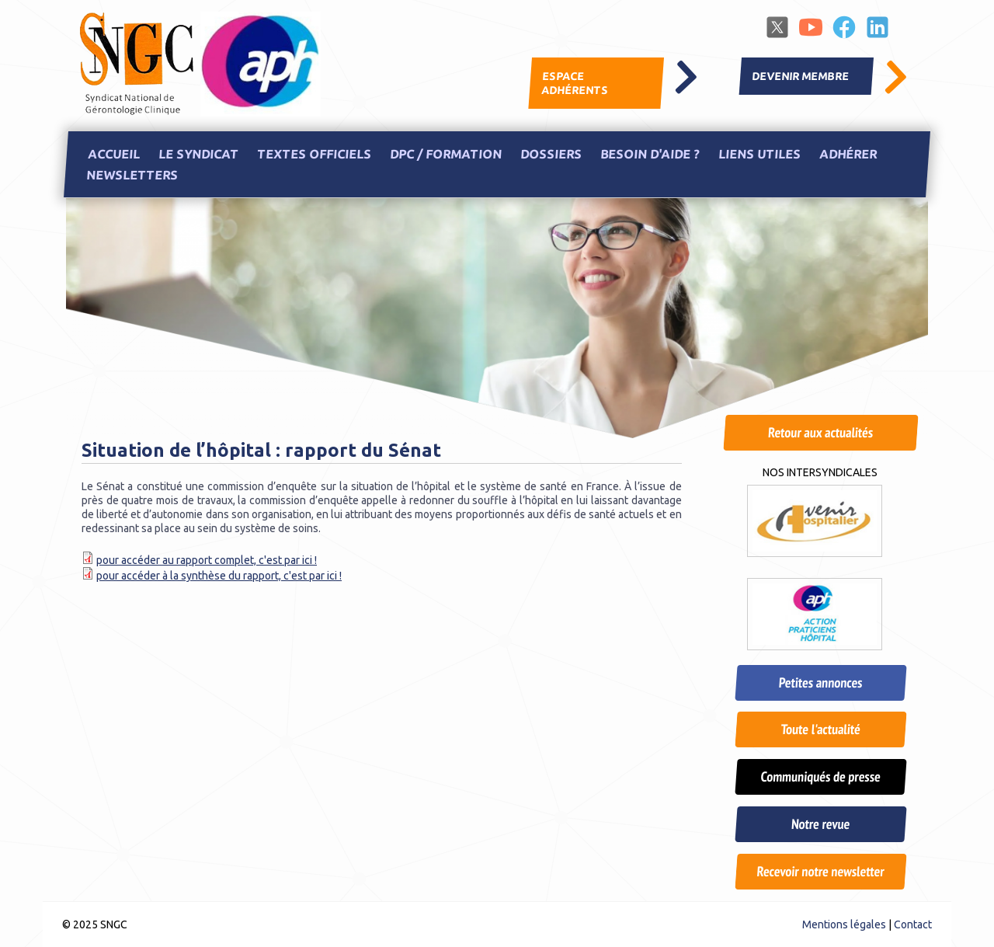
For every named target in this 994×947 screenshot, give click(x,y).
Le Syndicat (198, 154)
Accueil (113, 154)
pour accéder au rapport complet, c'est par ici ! (206, 560)
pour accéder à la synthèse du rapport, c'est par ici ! (219, 575)
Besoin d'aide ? (650, 154)
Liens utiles (759, 154)
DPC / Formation (445, 154)
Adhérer (847, 154)
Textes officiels (313, 154)
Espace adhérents (574, 83)
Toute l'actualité (820, 729)
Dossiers (551, 154)
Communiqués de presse (820, 776)
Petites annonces (820, 682)
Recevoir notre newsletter (820, 871)
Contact (913, 924)
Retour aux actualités (820, 432)
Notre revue (820, 824)
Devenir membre (801, 76)
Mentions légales (844, 924)
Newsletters (131, 176)
